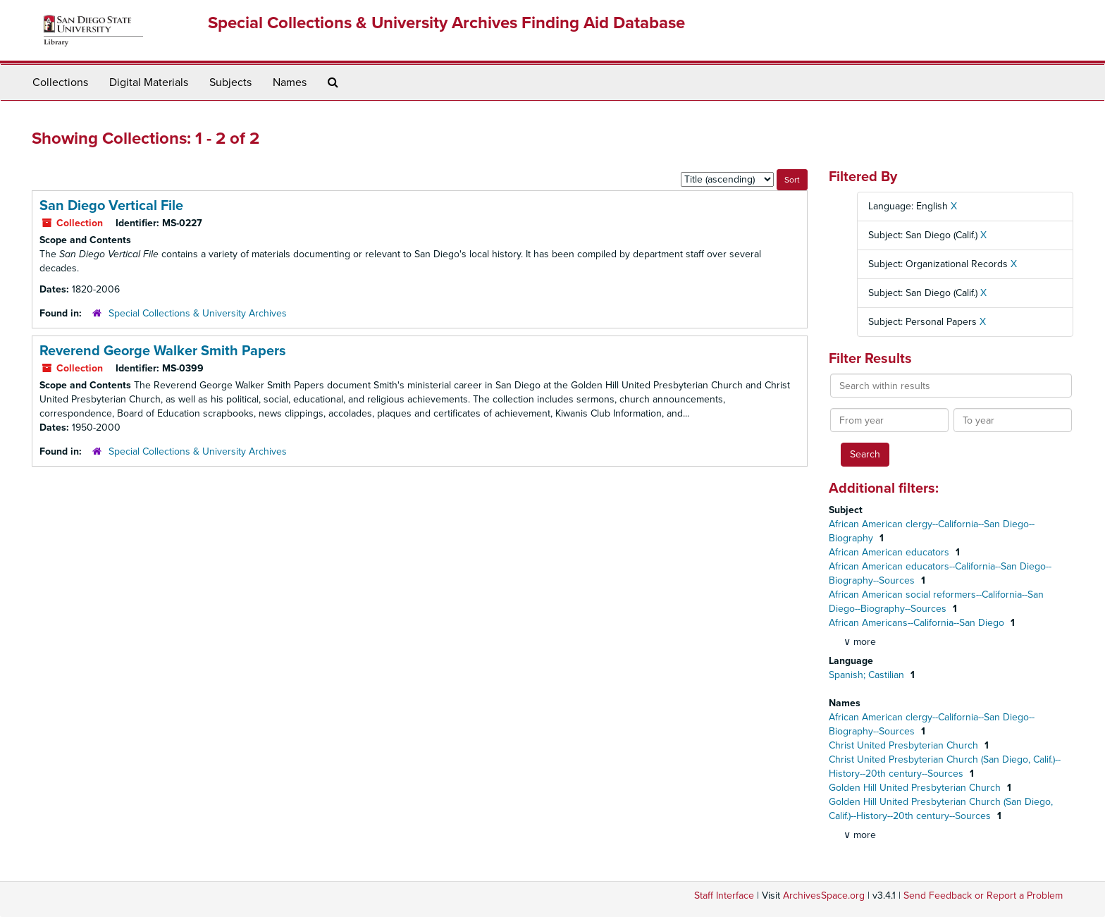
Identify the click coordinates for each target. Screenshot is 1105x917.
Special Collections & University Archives (198, 313)
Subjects (230, 82)
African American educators (890, 552)
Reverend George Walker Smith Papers (162, 351)
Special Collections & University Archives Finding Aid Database (446, 23)
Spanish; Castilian (868, 675)
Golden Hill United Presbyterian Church (916, 788)
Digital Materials (148, 82)
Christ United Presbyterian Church (905, 745)
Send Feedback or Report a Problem (983, 895)
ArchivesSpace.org (824, 895)
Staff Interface (724, 895)
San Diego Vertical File (111, 205)
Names (290, 82)
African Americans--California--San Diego (918, 623)
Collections (60, 82)
